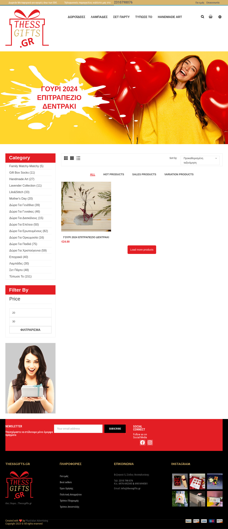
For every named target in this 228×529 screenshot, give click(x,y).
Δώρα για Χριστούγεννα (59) (28, 250)
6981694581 (141, 483)
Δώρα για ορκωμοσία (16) (26, 237)
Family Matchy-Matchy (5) (26, 166)
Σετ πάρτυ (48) (19, 270)
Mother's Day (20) (21, 198)
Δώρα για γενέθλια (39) (24, 205)
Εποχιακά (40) (18, 257)
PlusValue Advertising (37, 520)
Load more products (142, 249)
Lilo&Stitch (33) (19, 192)
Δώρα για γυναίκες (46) (24, 211)
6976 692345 (125, 483)
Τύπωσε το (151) (20, 276)
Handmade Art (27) (21, 179)
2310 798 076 (126, 480)
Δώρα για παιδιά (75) (23, 244)
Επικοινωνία (212, 2)
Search (203, 16)
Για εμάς (200, 2)
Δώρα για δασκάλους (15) (26, 218)
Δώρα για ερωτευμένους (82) (28, 231)
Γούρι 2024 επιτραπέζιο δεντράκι (86, 237)
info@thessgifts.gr (131, 488)
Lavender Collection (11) (25, 185)
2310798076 (123, 2)
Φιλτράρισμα (30, 329)
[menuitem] (76, 17)
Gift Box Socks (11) (22, 172)
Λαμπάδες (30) (19, 263)
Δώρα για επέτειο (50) (24, 224)
